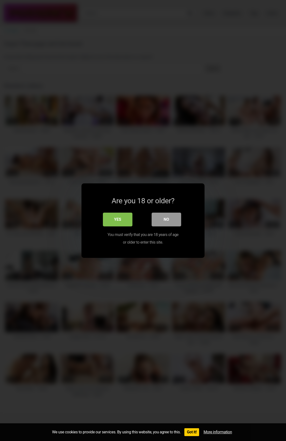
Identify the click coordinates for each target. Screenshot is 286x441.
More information (218, 432)
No (166, 219)
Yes (117, 219)
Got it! (192, 432)
